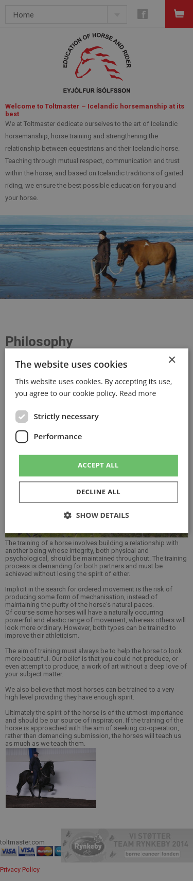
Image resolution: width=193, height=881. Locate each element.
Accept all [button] (98, 465)
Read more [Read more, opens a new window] (137, 393)
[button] (96, 515)
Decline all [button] (98, 491)
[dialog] (96, 440)
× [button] (172, 360)
